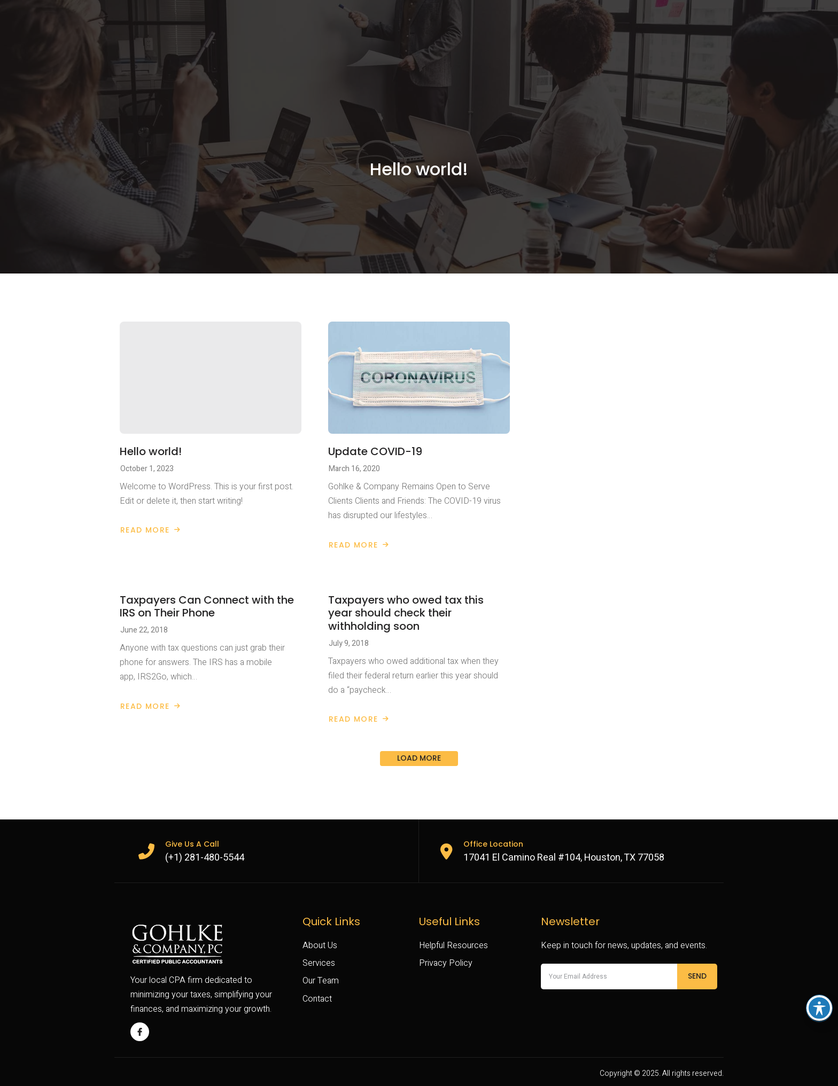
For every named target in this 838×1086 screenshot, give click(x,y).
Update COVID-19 (375, 451)
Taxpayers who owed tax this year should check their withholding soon (406, 613)
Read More (150, 530)
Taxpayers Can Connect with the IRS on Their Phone (207, 606)
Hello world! (151, 451)
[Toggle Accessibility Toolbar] (819, 1008)
